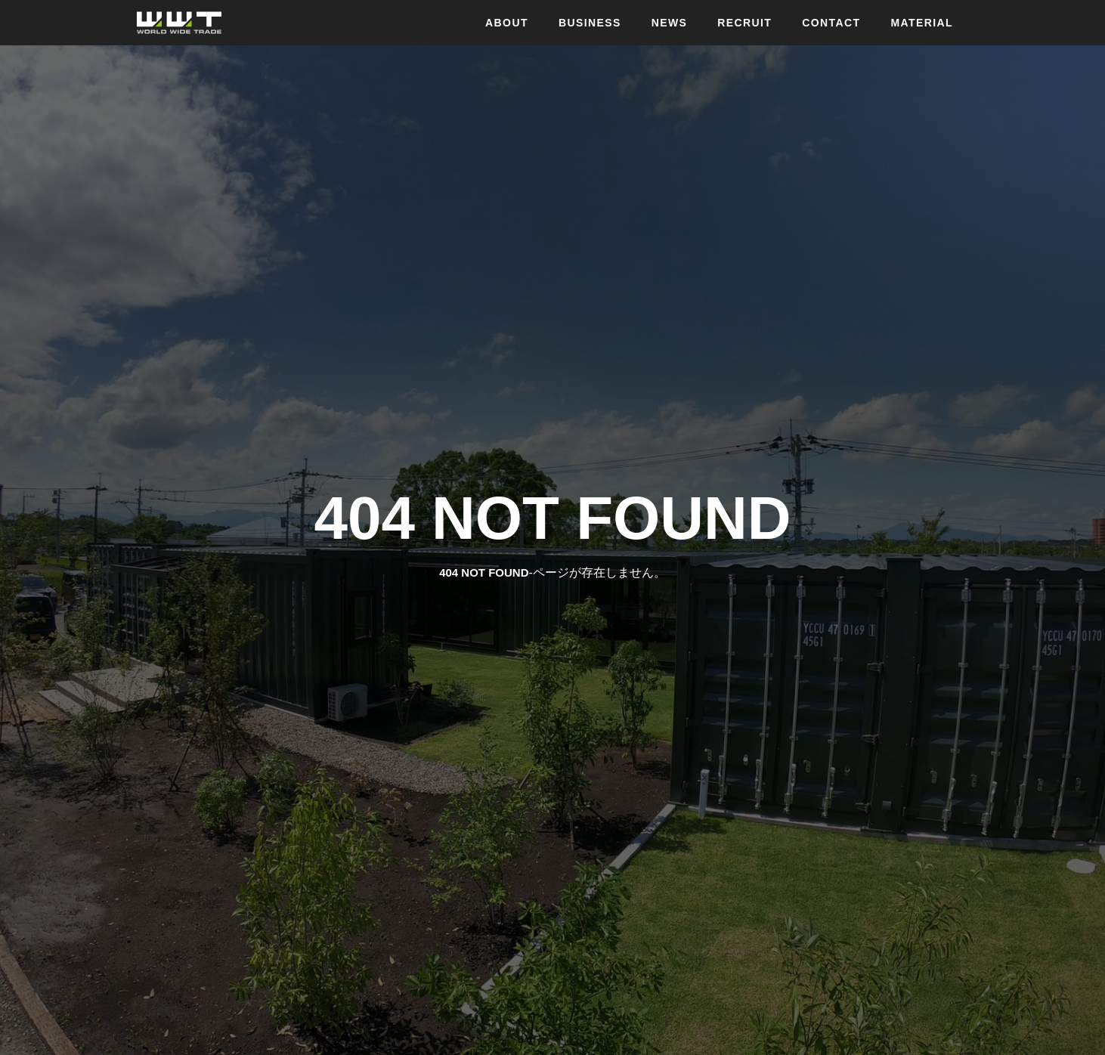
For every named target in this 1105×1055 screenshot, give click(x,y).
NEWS (670, 23)
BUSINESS (590, 23)
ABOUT (506, 23)
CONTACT (831, 23)
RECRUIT (744, 23)
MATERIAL (922, 23)
